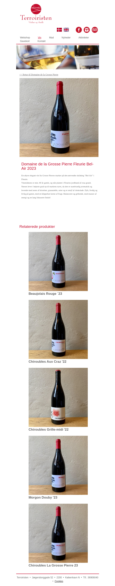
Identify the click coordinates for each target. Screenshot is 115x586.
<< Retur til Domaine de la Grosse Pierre (38, 74)
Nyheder (66, 37)
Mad (51, 37)
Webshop (25, 37)
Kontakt (41, 41)
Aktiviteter (84, 37)
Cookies (59, 581)
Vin (39, 37)
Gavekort (25, 41)
